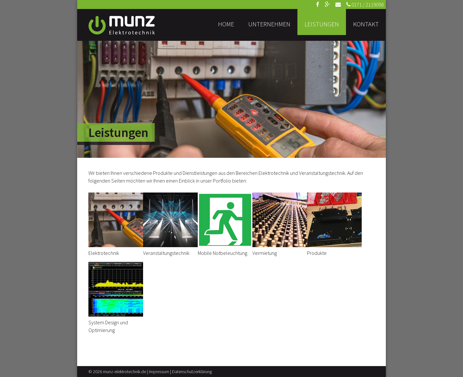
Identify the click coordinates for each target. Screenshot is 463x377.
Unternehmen (269, 24)
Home (226, 24)
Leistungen (321, 24)
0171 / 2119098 (365, 4)
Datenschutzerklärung (192, 371)
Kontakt (366, 24)
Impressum (159, 371)
